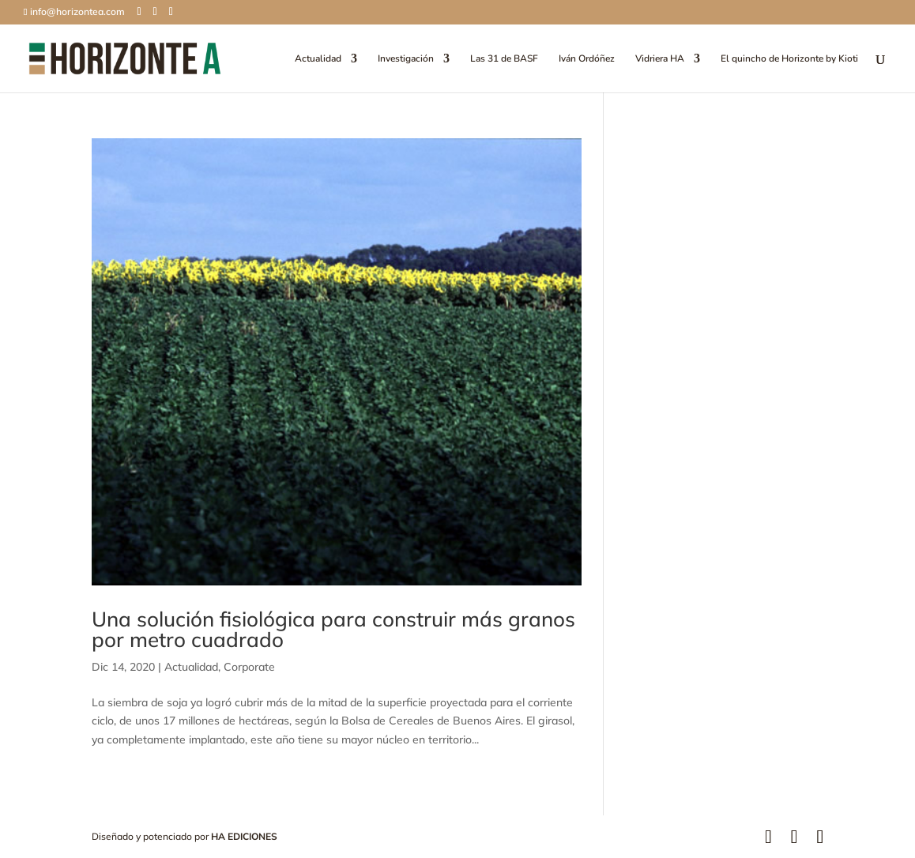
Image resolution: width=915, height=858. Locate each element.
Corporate (249, 667)
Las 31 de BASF (504, 59)
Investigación (406, 59)
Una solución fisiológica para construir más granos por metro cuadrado (333, 629)
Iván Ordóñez (587, 59)
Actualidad (318, 59)
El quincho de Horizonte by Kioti (789, 59)
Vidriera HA (659, 59)
